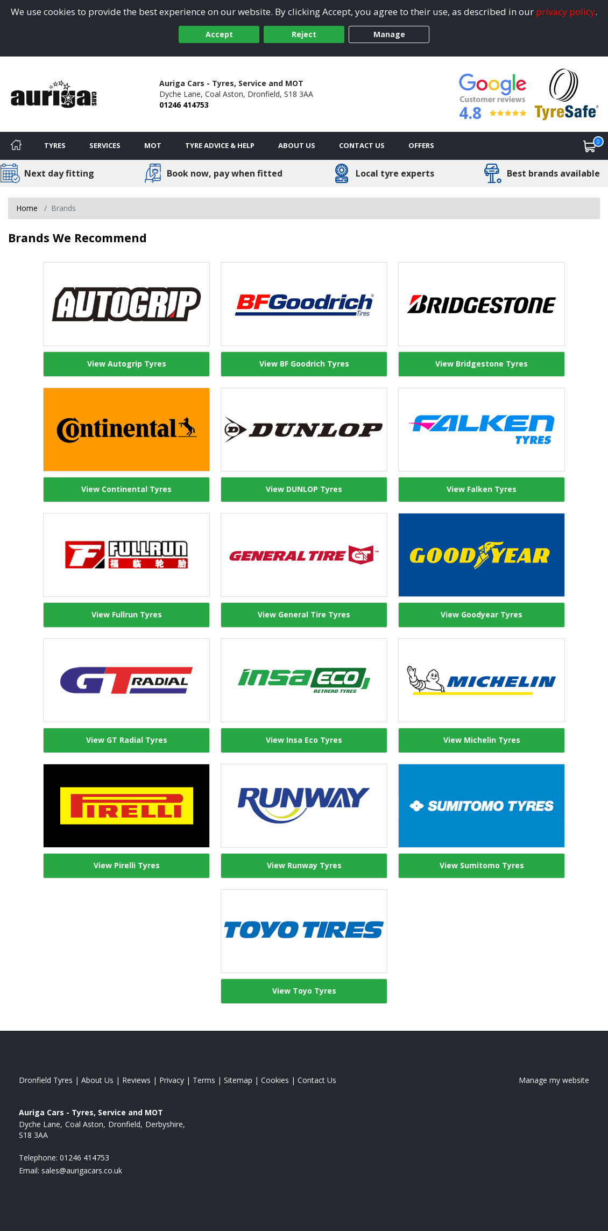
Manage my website (554, 1080)
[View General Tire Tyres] (304, 555)
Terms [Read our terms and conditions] (204, 1080)
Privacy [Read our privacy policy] (171, 1080)
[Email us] (81, 1170)
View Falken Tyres (482, 489)
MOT (152, 145)
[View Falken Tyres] (481, 430)
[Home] (16, 146)
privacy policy (565, 11)
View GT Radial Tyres (126, 740)
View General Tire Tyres (304, 614)
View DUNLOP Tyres (304, 489)
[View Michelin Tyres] (481, 680)
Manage (389, 34)
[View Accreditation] (567, 93)
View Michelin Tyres (481, 740)
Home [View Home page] (27, 208)
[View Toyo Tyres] (304, 931)
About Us (296, 145)
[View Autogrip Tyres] (126, 304)
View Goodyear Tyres (481, 614)
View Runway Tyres (304, 865)
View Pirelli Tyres (127, 865)
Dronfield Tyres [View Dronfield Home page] (46, 1080)
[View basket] (589, 146)
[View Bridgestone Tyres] (481, 304)
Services (105, 145)
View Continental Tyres (126, 489)
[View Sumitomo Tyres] (481, 806)
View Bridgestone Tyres (481, 363)
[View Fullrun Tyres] (126, 555)
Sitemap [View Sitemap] (238, 1080)
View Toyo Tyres (304, 991)
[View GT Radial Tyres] (126, 680)
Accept (219, 34)
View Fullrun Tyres (126, 614)
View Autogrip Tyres (126, 363)
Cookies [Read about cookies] (275, 1080)
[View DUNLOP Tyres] (304, 430)
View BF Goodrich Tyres (304, 363)
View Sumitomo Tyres (482, 865)
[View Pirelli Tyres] (126, 806)
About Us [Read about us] (97, 1080)
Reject (304, 34)
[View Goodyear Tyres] (481, 555)
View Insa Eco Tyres (304, 740)
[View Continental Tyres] (126, 430)
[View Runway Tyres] (304, 806)
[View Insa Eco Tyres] (304, 680)
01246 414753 (184, 105)
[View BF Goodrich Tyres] (304, 304)
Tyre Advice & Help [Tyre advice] (219, 145)
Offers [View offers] (421, 145)
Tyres (55, 145)
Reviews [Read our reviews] (136, 1080)
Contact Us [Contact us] (362, 145)
